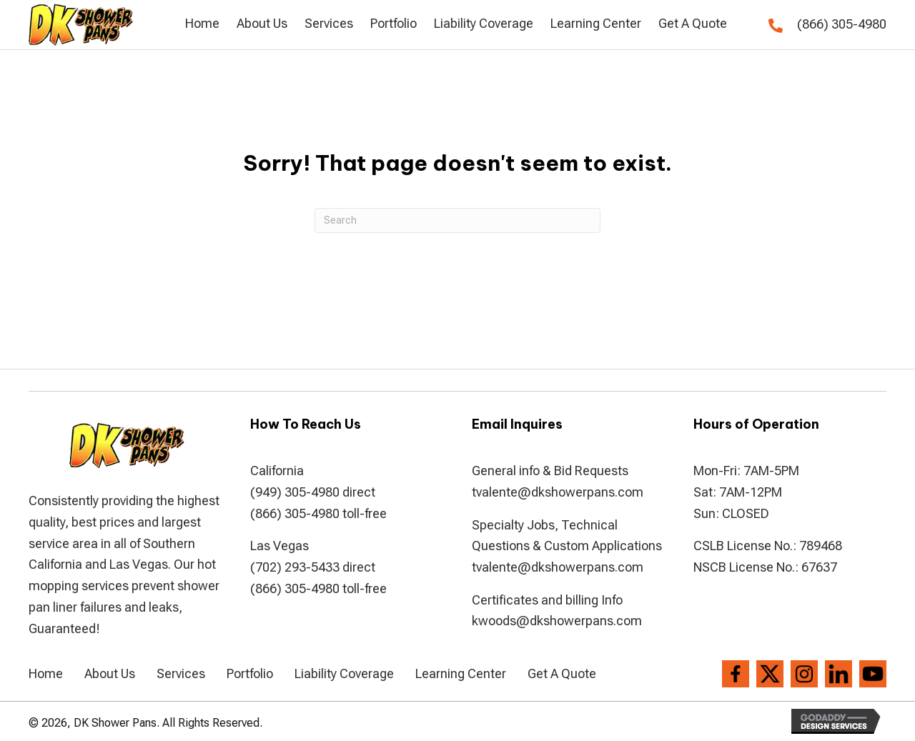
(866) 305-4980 (841, 23)
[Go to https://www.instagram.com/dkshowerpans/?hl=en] (804, 673)
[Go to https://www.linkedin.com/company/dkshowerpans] (838, 673)
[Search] (457, 220)
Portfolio (250, 673)
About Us (109, 673)
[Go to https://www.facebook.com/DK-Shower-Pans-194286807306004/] (735, 673)
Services (181, 673)
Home (46, 673)
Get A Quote (562, 673)
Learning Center (460, 673)
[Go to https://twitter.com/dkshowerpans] (769, 673)
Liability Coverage (344, 673)
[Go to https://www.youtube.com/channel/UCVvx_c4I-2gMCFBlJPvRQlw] (872, 673)
